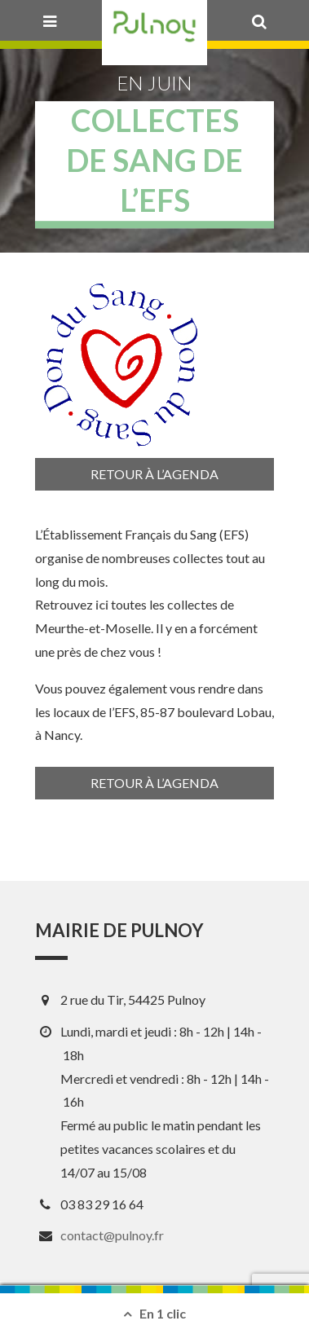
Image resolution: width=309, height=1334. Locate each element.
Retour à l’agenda (154, 474)
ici (101, 604)
